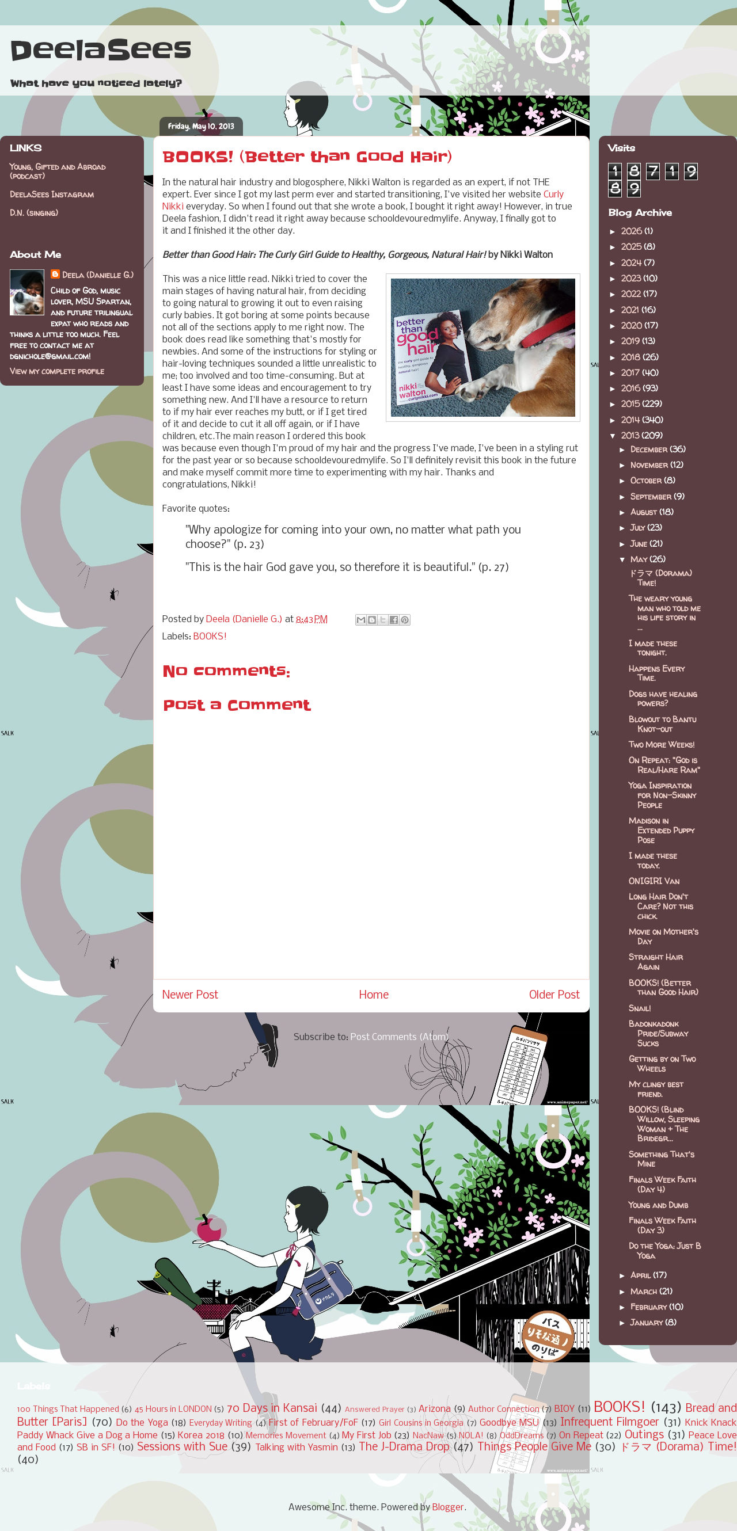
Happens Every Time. (657, 673)
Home (374, 995)
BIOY (564, 1409)
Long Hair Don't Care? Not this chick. (661, 906)
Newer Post (190, 995)
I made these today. (653, 860)
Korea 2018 (201, 1436)
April (641, 1275)
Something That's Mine (661, 1159)
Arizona (435, 1409)
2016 (632, 388)
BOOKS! (210, 637)
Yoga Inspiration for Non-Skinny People (662, 795)
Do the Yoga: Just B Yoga (665, 1250)
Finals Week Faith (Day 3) (662, 1225)
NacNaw (428, 1436)
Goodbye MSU (509, 1423)
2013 (631, 435)
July (638, 527)
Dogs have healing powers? (663, 698)
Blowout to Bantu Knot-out (662, 724)
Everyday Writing (220, 1423)
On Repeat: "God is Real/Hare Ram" (664, 765)
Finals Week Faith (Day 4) (662, 1184)
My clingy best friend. (656, 1089)
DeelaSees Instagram (52, 194)
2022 (632, 293)
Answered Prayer (375, 1410)
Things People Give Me (534, 1447)
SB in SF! (96, 1448)
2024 (632, 262)
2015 (631, 403)
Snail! (640, 1008)
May (639, 559)
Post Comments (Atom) (400, 1037)
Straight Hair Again (656, 961)
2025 (632, 246)
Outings (644, 1435)
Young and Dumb (658, 1204)
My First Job (366, 1436)
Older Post (554, 995)
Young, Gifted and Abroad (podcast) (57, 171)
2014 (631, 419)
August (644, 511)
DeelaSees (100, 51)
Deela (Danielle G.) (98, 274)
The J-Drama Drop (404, 1447)
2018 (632, 357)
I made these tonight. (653, 648)
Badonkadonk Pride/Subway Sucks (658, 1033)
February (649, 1306)
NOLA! (471, 1436)
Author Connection (504, 1410)
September (652, 496)
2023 (632, 278)
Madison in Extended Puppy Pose (661, 830)
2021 (631, 309)
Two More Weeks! (661, 744)
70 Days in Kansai (272, 1409)
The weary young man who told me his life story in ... (665, 613)
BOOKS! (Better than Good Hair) (663, 987)
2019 (631, 341)
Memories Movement (286, 1436)
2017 (631, 372)
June (639, 543)
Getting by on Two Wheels (662, 1063)
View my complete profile (57, 370)
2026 (632, 231)
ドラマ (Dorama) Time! (660, 578)
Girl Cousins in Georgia (421, 1423)
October (647, 480)
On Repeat (581, 1436)
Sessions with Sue (182, 1447)
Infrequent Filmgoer (609, 1423)
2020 (632, 325)
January (647, 1322)
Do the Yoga (142, 1423)
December (650, 449)
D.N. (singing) (34, 212)
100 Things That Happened (68, 1410)
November (650, 464)
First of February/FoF (313, 1423)
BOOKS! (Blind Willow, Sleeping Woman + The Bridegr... (664, 1124)
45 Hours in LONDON (173, 1410)
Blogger (448, 1508)
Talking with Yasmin (296, 1448)
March (644, 1291)
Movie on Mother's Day (663, 936)
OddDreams (522, 1436)
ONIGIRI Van (654, 880)
